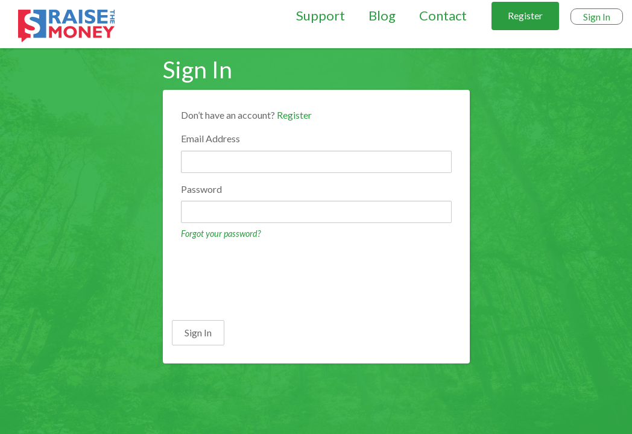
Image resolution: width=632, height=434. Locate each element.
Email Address (210, 138)
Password (201, 189)
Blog (382, 15)
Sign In (596, 16)
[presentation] (263, 278)
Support (320, 15)
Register (525, 15)
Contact (443, 15)
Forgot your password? (221, 233)
